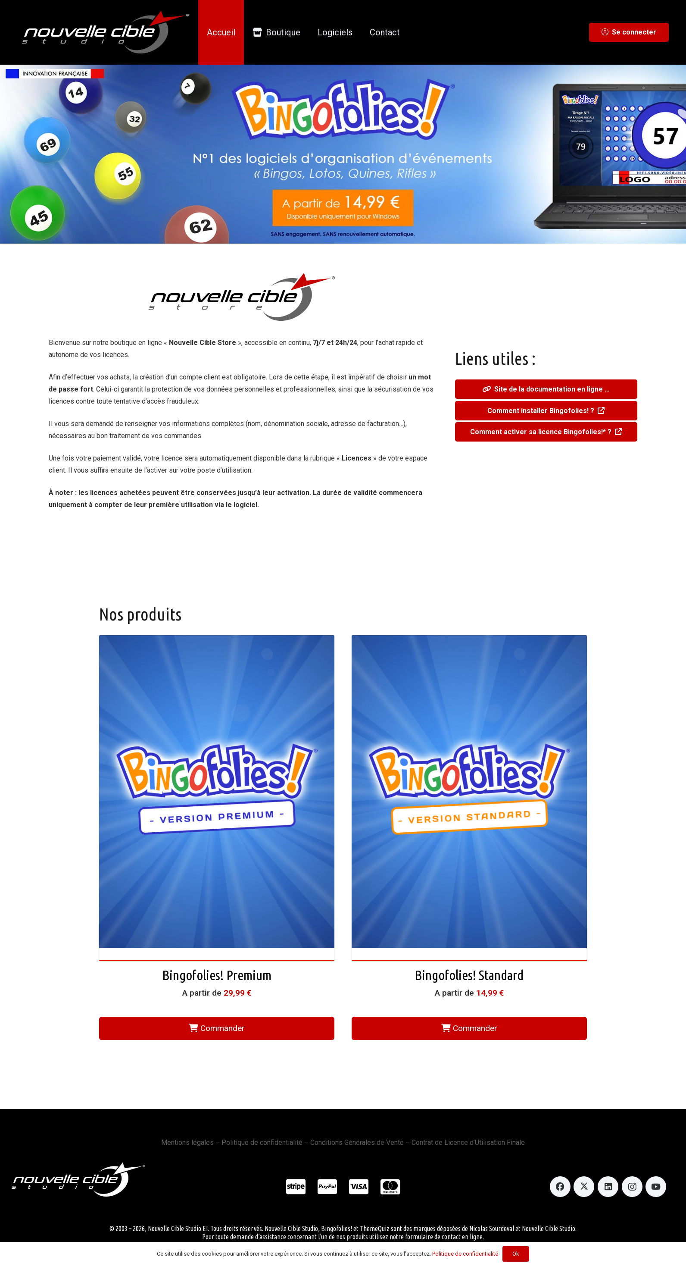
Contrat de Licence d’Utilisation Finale (468, 1142)
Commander (217, 1028)
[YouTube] (655, 1186)
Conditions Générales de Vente (357, 1142)
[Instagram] (632, 1186)
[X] (584, 1186)
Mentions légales (187, 1142)
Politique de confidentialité (261, 1142)
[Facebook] (560, 1186)
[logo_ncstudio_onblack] (99, 32)
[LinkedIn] (608, 1186)
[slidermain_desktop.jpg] (343, 154)
